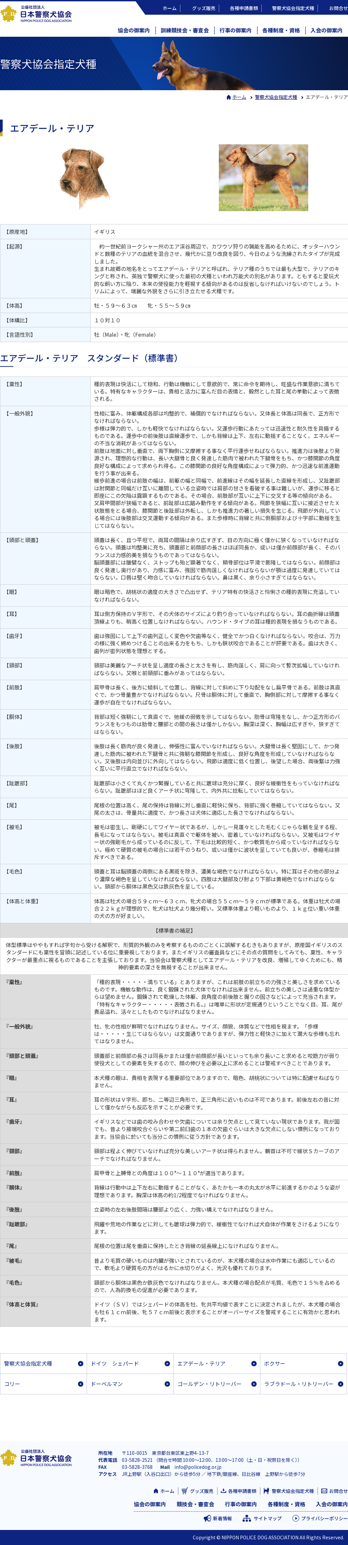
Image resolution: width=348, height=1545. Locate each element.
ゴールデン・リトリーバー (209, 1384)
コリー (12, 1384)
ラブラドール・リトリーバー (299, 1384)
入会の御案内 (327, 30)
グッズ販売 (201, 1491)
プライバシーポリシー (324, 1518)
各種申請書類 (242, 1491)
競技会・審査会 (195, 1504)
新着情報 (222, 1518)
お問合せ (338, 1491)
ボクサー (274, 1363)
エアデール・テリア (201, 1363)
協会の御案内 (134, 30)
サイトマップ (268, 1518)
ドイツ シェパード (115, 1363)
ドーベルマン (107, 1384)
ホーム (237, 97)
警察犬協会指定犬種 (28, 1363)
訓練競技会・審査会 (185, 30)
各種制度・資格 (281, 30)
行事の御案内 (236, 30)
